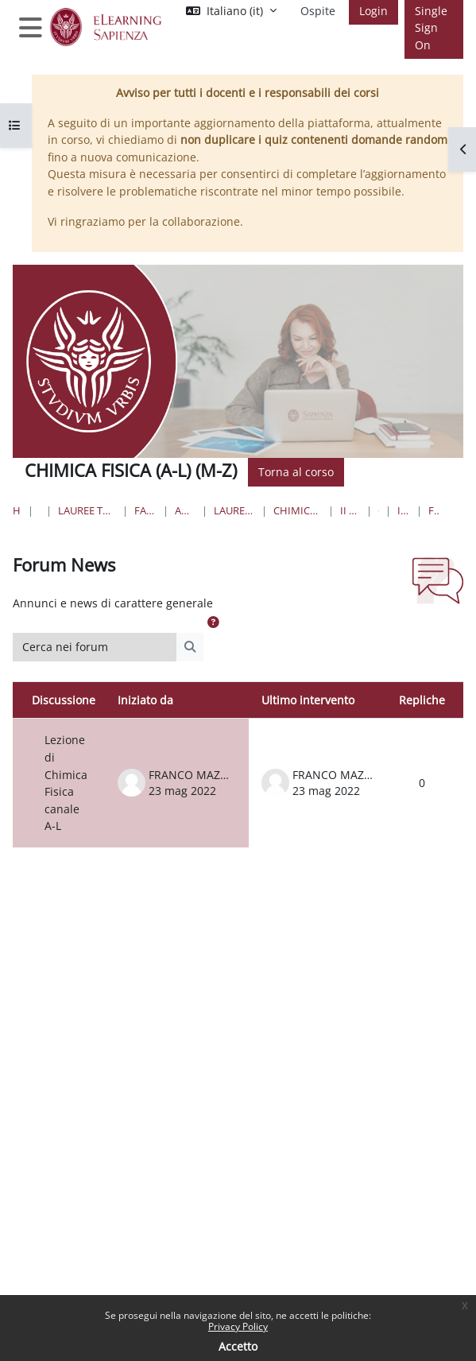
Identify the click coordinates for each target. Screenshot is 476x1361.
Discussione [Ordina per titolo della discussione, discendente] (63, 700)
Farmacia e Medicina (145, 510)
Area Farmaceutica (185, 510)
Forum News (433, 510)
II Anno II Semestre (350, 510)
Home (17, 510)
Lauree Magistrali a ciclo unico (234, 510)
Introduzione (403, 510)
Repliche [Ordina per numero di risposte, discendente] (422, 700)
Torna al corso (296, 471)
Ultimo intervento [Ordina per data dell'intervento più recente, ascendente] (307, 700)
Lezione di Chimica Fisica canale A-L (66, 782)
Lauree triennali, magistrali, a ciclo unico (87, 510)
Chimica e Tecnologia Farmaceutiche (298, 510)
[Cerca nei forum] (95, 647)
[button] (213, 622)
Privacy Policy (238, 1326)
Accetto (238, 1346)
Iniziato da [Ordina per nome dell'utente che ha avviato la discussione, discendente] (145, 700)
